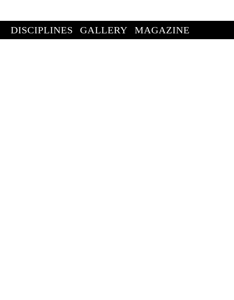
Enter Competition (64, 27)
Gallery (104, 9)
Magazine (162, 9)
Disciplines (42, 9)
